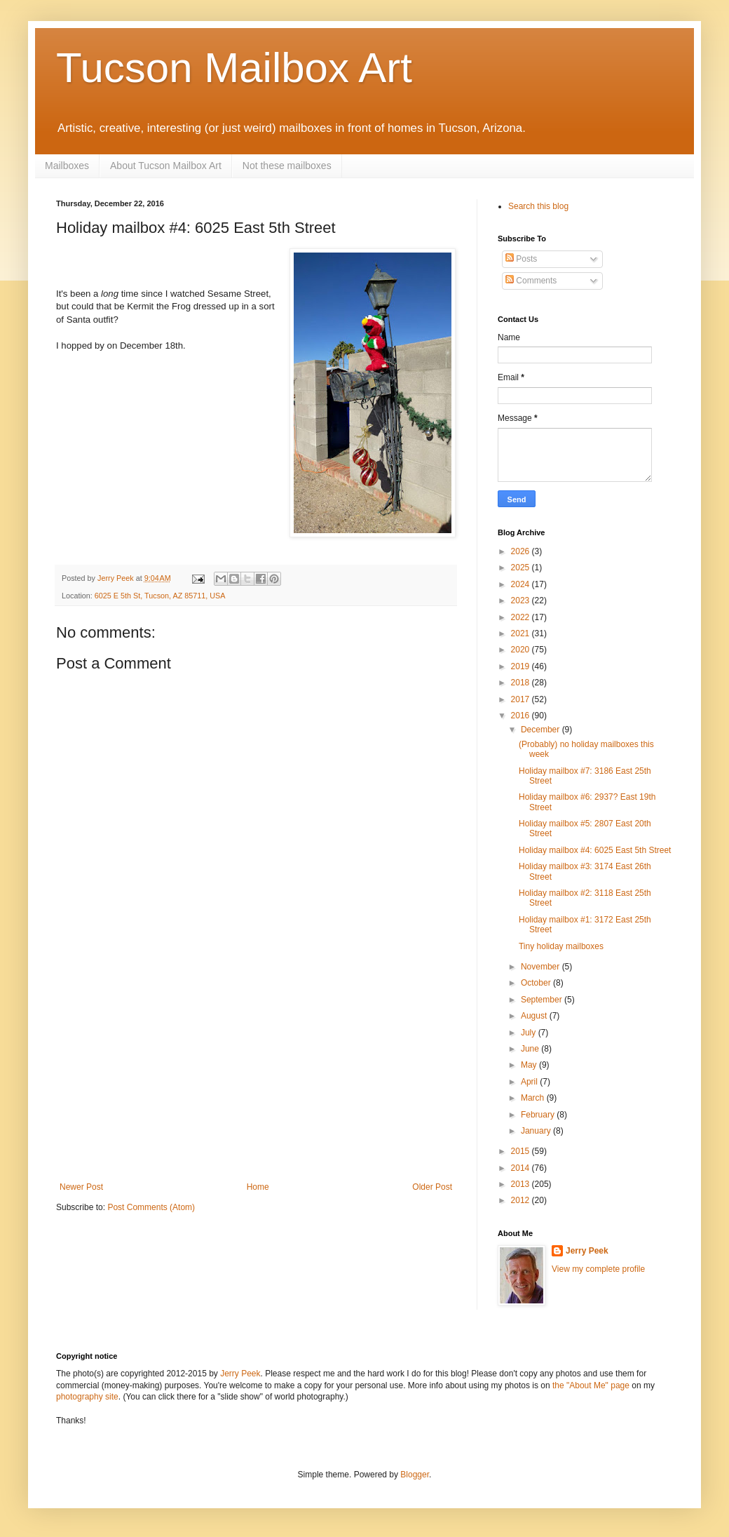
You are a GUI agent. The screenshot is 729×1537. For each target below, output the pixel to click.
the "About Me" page (590, 1385)
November (541, 967)
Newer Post (81, 1187)
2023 (521, 600)
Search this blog (538, 206)
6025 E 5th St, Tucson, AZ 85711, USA (160, 595)
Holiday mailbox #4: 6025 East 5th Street (595, 850)
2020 (521, 650)
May (530, 1065)
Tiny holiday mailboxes (561, 946)
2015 (521, 1151)
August (535, 1016)
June (531, 1049)
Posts (521, 259)
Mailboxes (67, 165)
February (539, 1115)
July (529, 1033)
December (541, 729)
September (542, 1000)
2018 (521, 682)
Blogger (414, 1474)
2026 (521, 551)
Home (258, 1187)
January (537, 1131)
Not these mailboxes (287, 165)
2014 (521, 1168)
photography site (87, 1397)
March (534, 1098)
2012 (521, 1200)
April (530, 1082)
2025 (521, 567)
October (537, 983)
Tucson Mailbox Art (234, 67)
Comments (531, 281)
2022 (521, 617)
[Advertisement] (256, 1077)
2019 (521, 666)
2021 (521, 633)
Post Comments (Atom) (151, 1207)
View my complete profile (598, 1269)
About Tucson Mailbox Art (166, 165)
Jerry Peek (587, 1251)
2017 (521, 699)
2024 (521, 584)
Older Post (432, 1187)
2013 (521, 1184)
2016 (521, 715)
